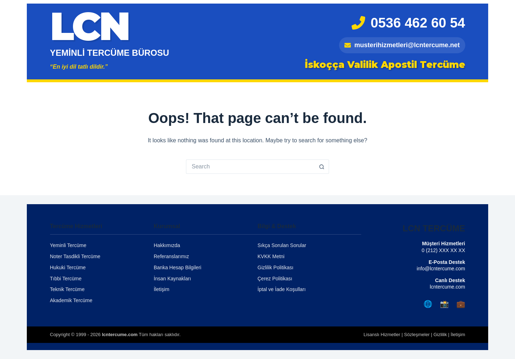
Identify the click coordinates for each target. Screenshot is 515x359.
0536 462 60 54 (408, 22)
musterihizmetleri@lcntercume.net (402, 45)
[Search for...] (250, 166)
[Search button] (322, 166)
